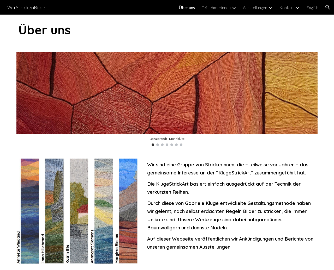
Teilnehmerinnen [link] (216, 7)
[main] (167, 30)
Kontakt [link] (286, 7)
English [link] (312, 7)
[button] (327, 7)
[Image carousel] (167, 99)
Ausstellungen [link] (255, 7)
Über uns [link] (187, 7)
